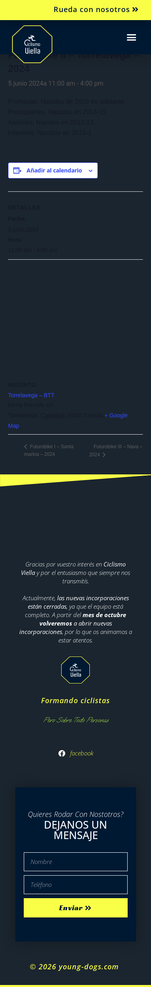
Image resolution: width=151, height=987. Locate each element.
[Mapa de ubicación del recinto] (75, 317)
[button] (131, 37)
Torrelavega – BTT (31, 395)
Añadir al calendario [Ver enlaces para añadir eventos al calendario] (54, 170)
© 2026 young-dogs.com (75, 966)
